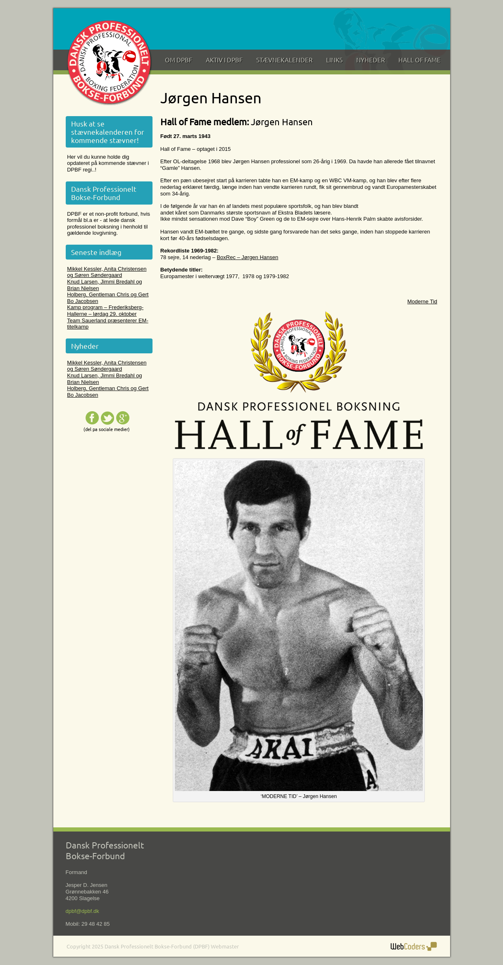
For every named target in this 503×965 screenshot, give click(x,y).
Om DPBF (178, 60)
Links (334, 60)
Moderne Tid (422, 301)
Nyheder (370, 60)
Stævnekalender (284, 60)
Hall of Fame (419, 60)
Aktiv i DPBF (224, 60)
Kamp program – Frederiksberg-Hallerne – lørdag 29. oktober (105, 310)
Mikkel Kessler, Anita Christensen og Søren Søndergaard (106, 272)
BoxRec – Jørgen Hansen (247, 257)
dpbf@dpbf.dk (82, 911)
